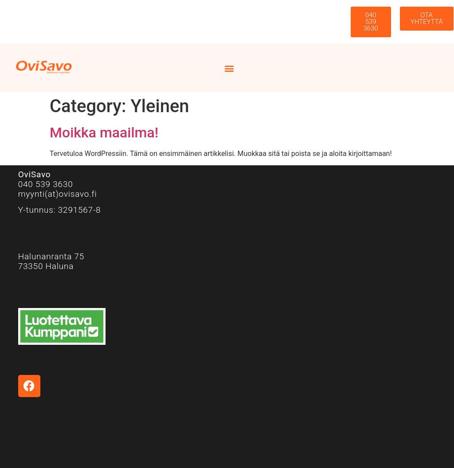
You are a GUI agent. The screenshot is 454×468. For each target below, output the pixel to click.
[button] (229, 68)
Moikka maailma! (104, 132)
